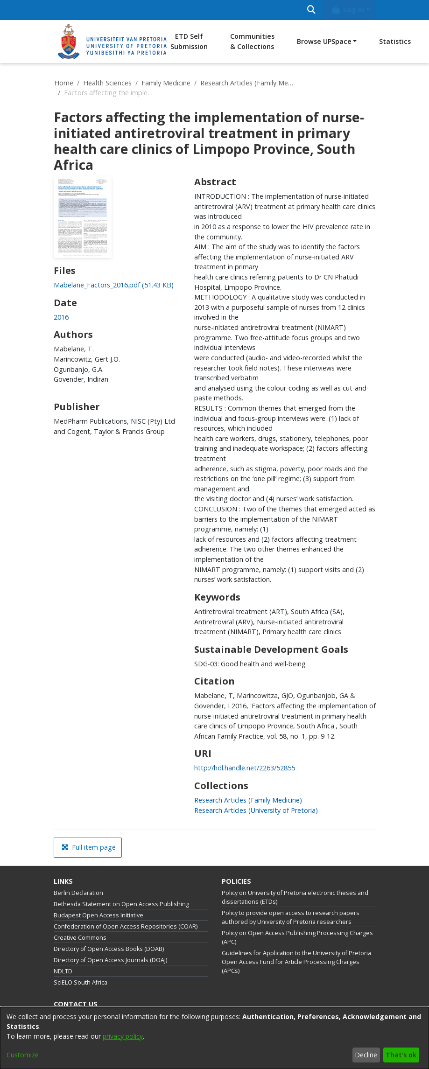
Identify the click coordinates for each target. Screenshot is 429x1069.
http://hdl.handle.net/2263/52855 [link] (244, 767)
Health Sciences (107, 82)
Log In (347, 9)
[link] (114, 284)
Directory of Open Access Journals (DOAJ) (110, 960)
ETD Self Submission (189, 41)
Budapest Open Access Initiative (98, 915)
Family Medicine (165, 82)
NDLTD (63, 971)
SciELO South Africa (80, 982)
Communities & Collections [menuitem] (252, 41)
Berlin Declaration (78, 893)
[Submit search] (311, 10)
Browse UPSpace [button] (324, 41)
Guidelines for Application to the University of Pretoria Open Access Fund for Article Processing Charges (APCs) (296, 962)
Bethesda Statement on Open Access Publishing (121, 904)
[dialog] (214, 1038)
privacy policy (123, 1036)
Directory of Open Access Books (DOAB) (109, 949)
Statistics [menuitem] (395, 41)
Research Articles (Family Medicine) (247, 82)
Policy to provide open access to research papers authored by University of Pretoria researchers (290, 917)
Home (63, 82)
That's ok (401, 1054)
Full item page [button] (89, 847)
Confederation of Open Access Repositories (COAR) (125, 926)
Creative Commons (80, 938)
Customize (23, 1054)
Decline (366, 1054)
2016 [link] (61, 317)
